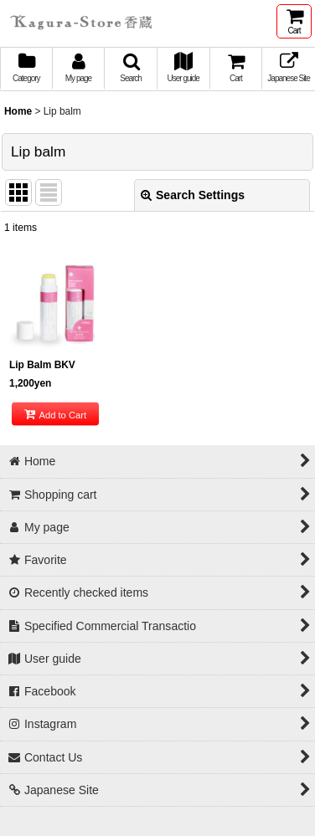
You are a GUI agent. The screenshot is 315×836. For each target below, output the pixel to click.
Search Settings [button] (193, 195)
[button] (131, 69)
